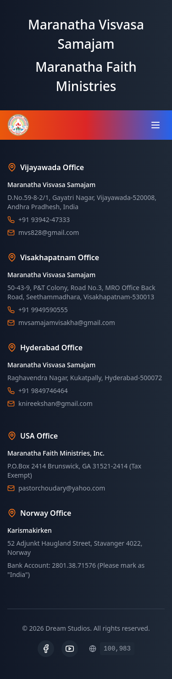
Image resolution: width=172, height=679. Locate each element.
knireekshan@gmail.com (55, 403)
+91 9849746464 (43, 390)
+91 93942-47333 (44, 219)
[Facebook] (46, 648)
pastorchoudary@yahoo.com (61, 488)
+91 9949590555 (43, 309)
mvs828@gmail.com (48, 232)
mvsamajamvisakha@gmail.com (66, 322)
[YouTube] (69, 648)
